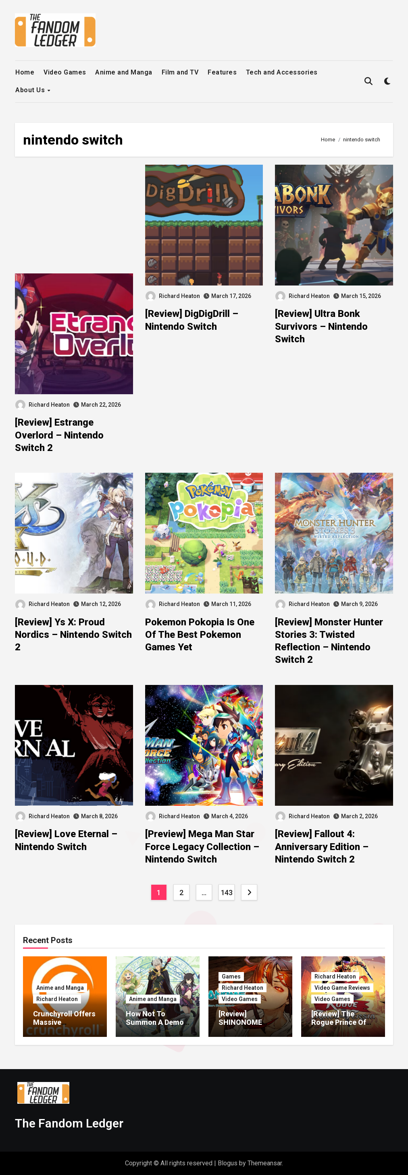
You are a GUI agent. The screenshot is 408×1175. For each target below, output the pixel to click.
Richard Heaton (42, 404)
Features (222, 72)
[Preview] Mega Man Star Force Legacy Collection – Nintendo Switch (202, 846)
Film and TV (180, 72)
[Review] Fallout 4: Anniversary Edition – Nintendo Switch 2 (321, 846)
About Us (31, 90)
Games (231, 976)
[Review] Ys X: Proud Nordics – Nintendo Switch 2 (73, 634)
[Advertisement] (75, 219)
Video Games (65, 72)
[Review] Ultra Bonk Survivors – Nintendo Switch (321, 326)
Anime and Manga (123, 72)
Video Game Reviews (342, 988)
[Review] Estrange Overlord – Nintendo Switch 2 (59, 435)
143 (227, 892)
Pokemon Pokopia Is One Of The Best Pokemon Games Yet (199, 634)
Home (24, 72)
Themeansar (265, 1163)
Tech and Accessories (282, 72)
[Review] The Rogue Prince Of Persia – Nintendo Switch (341, 1027)
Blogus (227, 1163)
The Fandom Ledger (69, 1123)
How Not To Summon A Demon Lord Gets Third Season (157, 1027)
